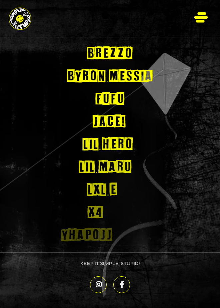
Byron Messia (109, 76)
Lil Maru (102, 167)
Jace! (108, 122)
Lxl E (97, 190)
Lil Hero (106, 144)
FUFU (109, 99)
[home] (27, 18)
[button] (201, 18)
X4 (88, 213)
